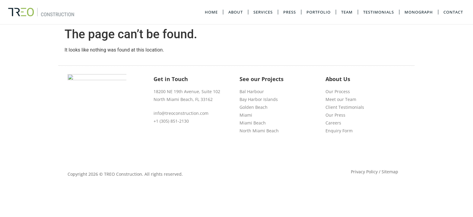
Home (211, 12)
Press (289, 12)
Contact (453, 12)
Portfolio (318, 12)
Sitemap (390, 162)
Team (347, 12)
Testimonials (378, 12)
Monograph (419, 12)
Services (263, 12)
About (235, 12)
